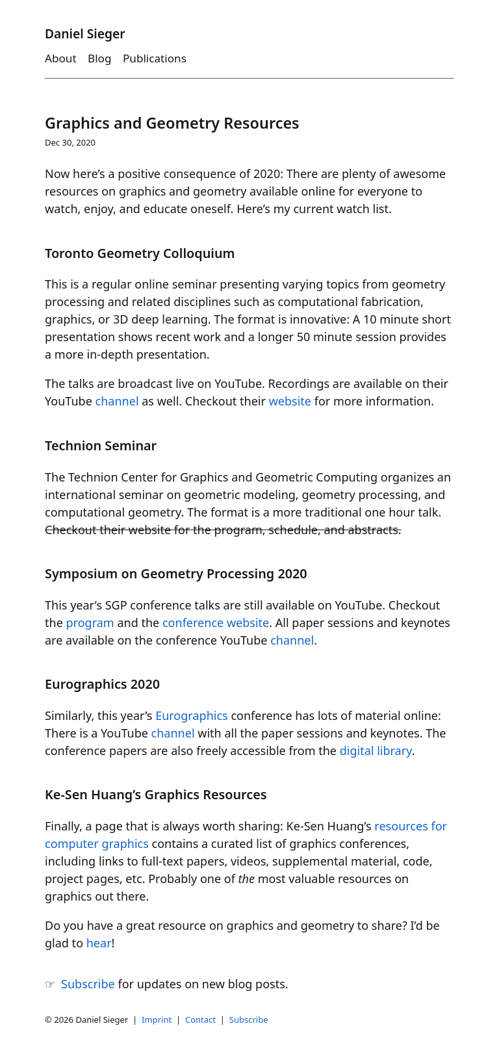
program (90, 622)
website (290, 401)
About (61, 58)
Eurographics (191, 715)
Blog (99, 58)
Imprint (157, 1019)
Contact (200, 1019)
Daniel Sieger (85, 33)
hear (99, 943)
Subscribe (88, 984)
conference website (215, 622)
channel (117, 401)
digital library (376, 750)
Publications (154, 58)
